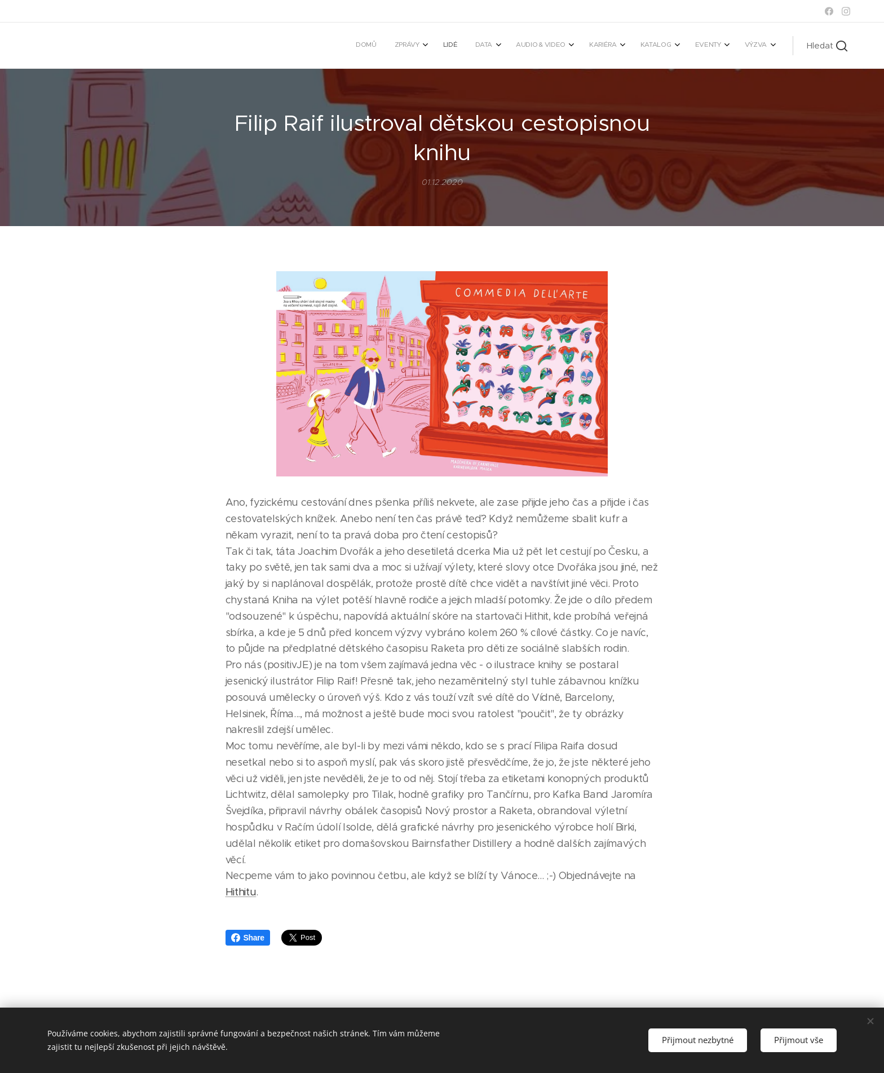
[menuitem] (592, 46)
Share (247, 937)
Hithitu (241, 892)
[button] (827, 46)
